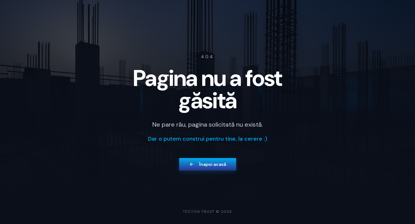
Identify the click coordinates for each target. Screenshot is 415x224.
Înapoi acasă (207, 164)
